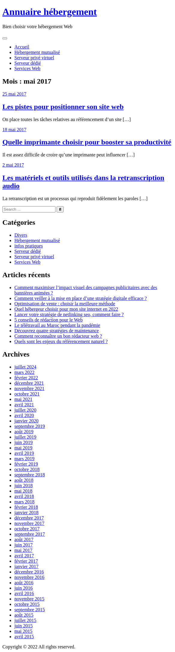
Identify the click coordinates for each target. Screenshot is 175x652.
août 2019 (24, 431)
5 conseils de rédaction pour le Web (48, 319)
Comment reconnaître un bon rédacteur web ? (58, 336)
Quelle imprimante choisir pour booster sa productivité (86, 142)
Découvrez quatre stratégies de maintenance (56, 330)
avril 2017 (24, 555)
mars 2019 (24, 458)
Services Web (27, 68)
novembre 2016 (29, 577)
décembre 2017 (29, 517)
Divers (20, 235)
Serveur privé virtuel (34, 57)
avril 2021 (24, 404)
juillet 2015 (25, 620)
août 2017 (24, 539)
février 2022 (26, 377)
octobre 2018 (27, 469)
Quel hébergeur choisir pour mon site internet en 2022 (66, 309)
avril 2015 (24, 636)
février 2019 (26, 464)
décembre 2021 (29, 383)
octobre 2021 (27, 393)
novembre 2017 (29, 523)
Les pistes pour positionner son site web (63, 107)
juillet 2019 (25, 437)
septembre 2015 (29, 609)
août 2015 (24, 615)
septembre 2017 (29, 534)
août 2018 (24, 480)
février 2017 (26, 561)
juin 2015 (23, 625)
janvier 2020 (26, 420)
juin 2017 (23, 544)
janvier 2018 (26, 512)
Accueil (21, 46)
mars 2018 (24, 501)
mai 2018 (23, 490)
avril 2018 (24, 496)
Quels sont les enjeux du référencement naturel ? (61, 341)
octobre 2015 (27, 604)
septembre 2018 (29, 474)
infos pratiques (28, 245)
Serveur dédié (27, 63)
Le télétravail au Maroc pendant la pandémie (57, 325)
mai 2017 (23, 550)
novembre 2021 (29, 388)
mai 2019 (23, 447)
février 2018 (26, 507)
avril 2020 (24, 415)
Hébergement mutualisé (37, 52)
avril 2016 (24, 593)
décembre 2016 (29, 571)
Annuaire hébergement (49, 11)
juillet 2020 (25, 410)
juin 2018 (23, 485)
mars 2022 (24, 372)
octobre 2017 (27, 528)
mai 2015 (23, 631)
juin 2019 (23, 442)
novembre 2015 (29, 598)
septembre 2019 (29, 426)
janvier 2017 (26, 566)
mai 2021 (23, 399)
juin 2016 (23, 588)
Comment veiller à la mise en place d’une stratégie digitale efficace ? (80, 298)
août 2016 (24, 582)
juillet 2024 (25, 366)
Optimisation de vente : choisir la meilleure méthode (64, 303)
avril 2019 (24, 453)
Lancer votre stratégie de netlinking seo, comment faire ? (69, 314)
